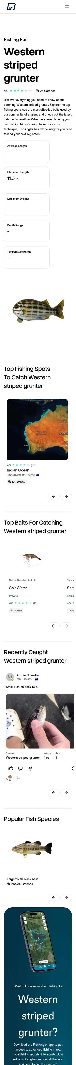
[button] (53, 496)
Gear (58, 753)
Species (10, 753)
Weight (47, 753)
